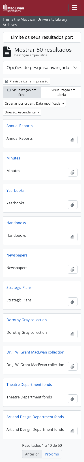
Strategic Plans (19, 287)
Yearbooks (15, 190)
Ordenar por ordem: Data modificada (33, 103)
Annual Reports (19, 125)
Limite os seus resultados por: (42, 37)
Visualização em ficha (21, 92)
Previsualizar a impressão (26, 81)
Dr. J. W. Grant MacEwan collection (35, 352)
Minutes (13, 158)
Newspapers (17, 255)
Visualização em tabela (61, 92)
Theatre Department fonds (29, 384)
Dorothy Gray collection (26, 319)
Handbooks (16, 222)
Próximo (52, 454)
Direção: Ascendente (21, 112)
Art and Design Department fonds (35, 416)
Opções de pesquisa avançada (37, 67)
